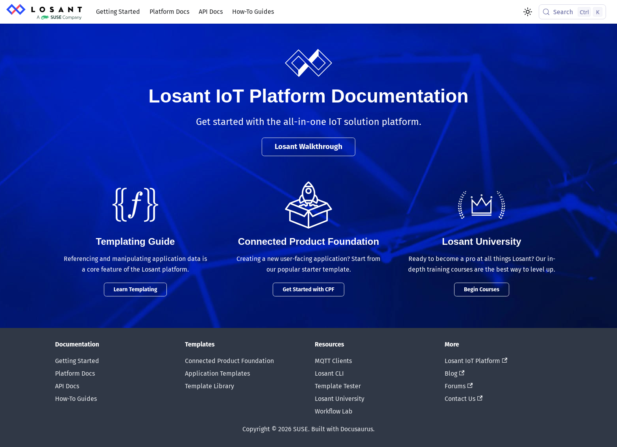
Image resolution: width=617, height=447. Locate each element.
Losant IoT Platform (476, 361)
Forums (459, 386)
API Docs (211, 11)
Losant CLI (329, 373)
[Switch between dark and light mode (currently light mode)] (527, 12)
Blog (454, 373)
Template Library (209, 386)
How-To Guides (253, 11)
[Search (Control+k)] (572, 11)
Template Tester (338, 386)
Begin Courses (481, 289)
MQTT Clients (333, 361)
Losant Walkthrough (308, 146)
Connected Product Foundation (229, 361)
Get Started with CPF (308, 289)
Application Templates (217, 373)
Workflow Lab (334, 411)
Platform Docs (169, 11)
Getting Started (118, 11)
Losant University (339, 398)
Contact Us (463, 398)
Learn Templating (135, 289)
